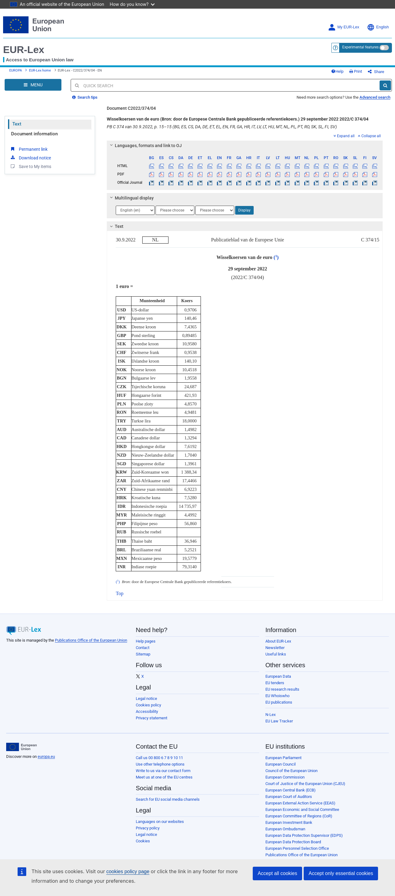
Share (376, 71)
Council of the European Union (291, 770)
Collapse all (369, 136)
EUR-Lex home (40, 70)
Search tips (85, 97)
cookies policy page (127, 871)
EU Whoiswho (277, 695)
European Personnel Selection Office (297, 848)
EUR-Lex (23, 49)
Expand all (344, 136)
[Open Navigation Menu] (33, 85)
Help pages (146, 641)
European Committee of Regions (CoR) (298, 816)
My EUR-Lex (343, 27)
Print (355, 71)
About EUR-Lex (278, 641)
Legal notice (146, 698)
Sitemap (143, 654)
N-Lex (270, 714)
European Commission (285, 777)
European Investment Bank (288, 822)
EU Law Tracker (279, 721)
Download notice (30, 157)
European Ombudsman (285, 829)
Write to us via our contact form (163, 770)
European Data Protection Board (293, 842)
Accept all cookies (277, 873)
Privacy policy (148, 828)
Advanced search (375, 97)
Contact (142, 647)
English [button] (378, 27)
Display (244, 210)
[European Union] (21, 747)
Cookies (143, 841)
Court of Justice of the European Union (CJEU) (305, 783)
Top (119, 593)
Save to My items (30, 166)
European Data (278, 676)
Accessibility (147, 711)
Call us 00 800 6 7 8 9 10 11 (159, 757)
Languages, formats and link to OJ (145, 145)
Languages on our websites (160, 821)
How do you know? (132, 4)
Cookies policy (148, 705)
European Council (280, 764)
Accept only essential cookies (341, 873)
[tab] (244, 145)
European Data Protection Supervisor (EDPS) (304, 835)
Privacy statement (151, 718)
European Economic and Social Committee (302, 809)
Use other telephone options (160, 764)
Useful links (275, 654)
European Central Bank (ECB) (290, 790)
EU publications (278, 702)
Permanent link (29, 149)
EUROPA (15, 70)
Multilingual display (131, 197)
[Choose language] (135, 210)
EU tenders (274, 682)
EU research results (282, 689)
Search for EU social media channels (168, 799)
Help (337, 71)
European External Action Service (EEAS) (300, 803)
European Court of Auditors (288, 796)
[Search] (385, 85)
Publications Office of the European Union (91, 640)
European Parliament (283, 757)
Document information (34, 134)
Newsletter (275, 647)
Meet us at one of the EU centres (164, 777)
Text (16, 124)
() (276, 257)
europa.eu (46, 756)
